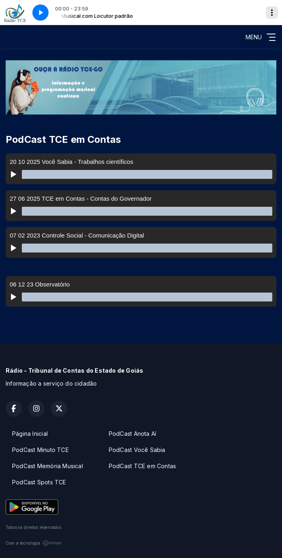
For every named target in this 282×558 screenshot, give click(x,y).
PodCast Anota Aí (132, 433)
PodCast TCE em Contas (142, 466)
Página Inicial (30, 433)
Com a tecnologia (34, 543)
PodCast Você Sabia (137, 449)
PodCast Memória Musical (47, 466)
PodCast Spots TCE (39, 482)
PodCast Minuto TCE (40, 449)
